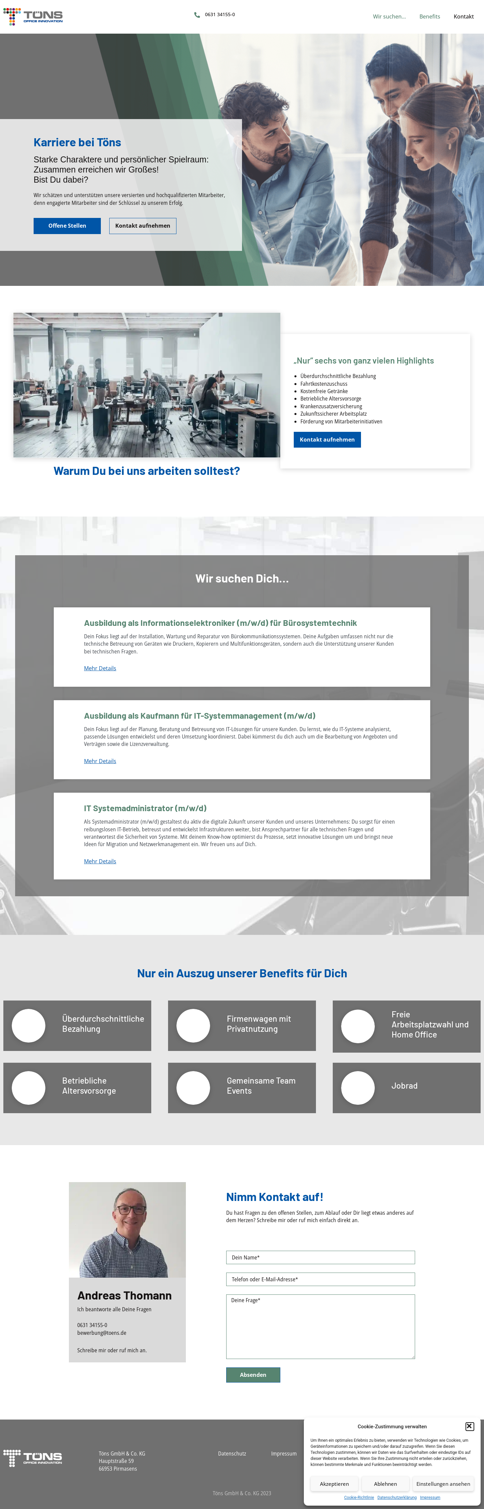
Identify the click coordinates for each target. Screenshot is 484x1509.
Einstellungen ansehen (443, 1483)
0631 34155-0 (220, 14)
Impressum (430, 1497)
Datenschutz (232, 1453)
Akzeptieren (334, 1483)
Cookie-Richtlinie (359, 1497)
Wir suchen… (389, 16)
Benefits (429, 16)
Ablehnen (385, 1483)
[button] (470, 1427)
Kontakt (464, 16)
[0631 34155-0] (197, 15)
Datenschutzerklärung (397, 1497)
